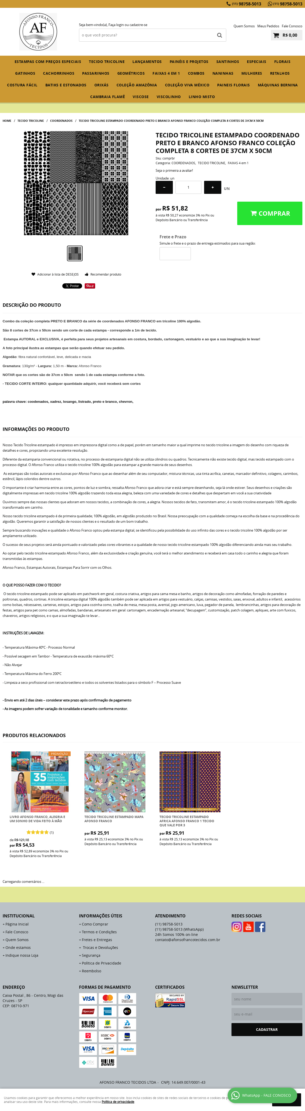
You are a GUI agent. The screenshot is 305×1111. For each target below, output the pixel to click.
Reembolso (91, 970)
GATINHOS (25, 73)
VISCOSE (141, 96)
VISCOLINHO (169, 96)
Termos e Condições (99, 931)
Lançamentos (147, 61)
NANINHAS (223, 73)
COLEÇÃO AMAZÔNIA (137, 84)
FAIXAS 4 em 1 (166, 73)
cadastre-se (138, 24)
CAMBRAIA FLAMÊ (107, 96)
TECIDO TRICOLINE (107, 61)
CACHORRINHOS (58, 73)
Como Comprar (95, 924)
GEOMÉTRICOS (131, 73)
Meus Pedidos (268, 26)
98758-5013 (246, 4)
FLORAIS (282, 61)
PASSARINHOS (95, 73)
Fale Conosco (292, 26)
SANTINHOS (227, 61)
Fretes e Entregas (97, 939)
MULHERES (251, 73)
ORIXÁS (101, 84)
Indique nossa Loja (21, 955)
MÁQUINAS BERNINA (278, 84)
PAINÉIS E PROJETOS (189, 61)
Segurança (91, 955)
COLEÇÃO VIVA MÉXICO (187, 84)
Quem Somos (244, 26)
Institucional (19, 916)
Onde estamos (18, 947)
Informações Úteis (100, 916)
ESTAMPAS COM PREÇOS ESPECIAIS (48, 61)
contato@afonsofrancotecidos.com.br (187, 939)
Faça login (116, 24)
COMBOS (196, 73)
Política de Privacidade (101, 963)
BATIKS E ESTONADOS (66, 84)
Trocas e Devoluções (100, 947)
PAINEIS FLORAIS (233, 84)
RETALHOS (280, 73)
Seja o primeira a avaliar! (174, 170)
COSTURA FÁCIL (22, 84)
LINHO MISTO (202, 96)
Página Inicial (17, 924)
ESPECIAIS (256, 61)
